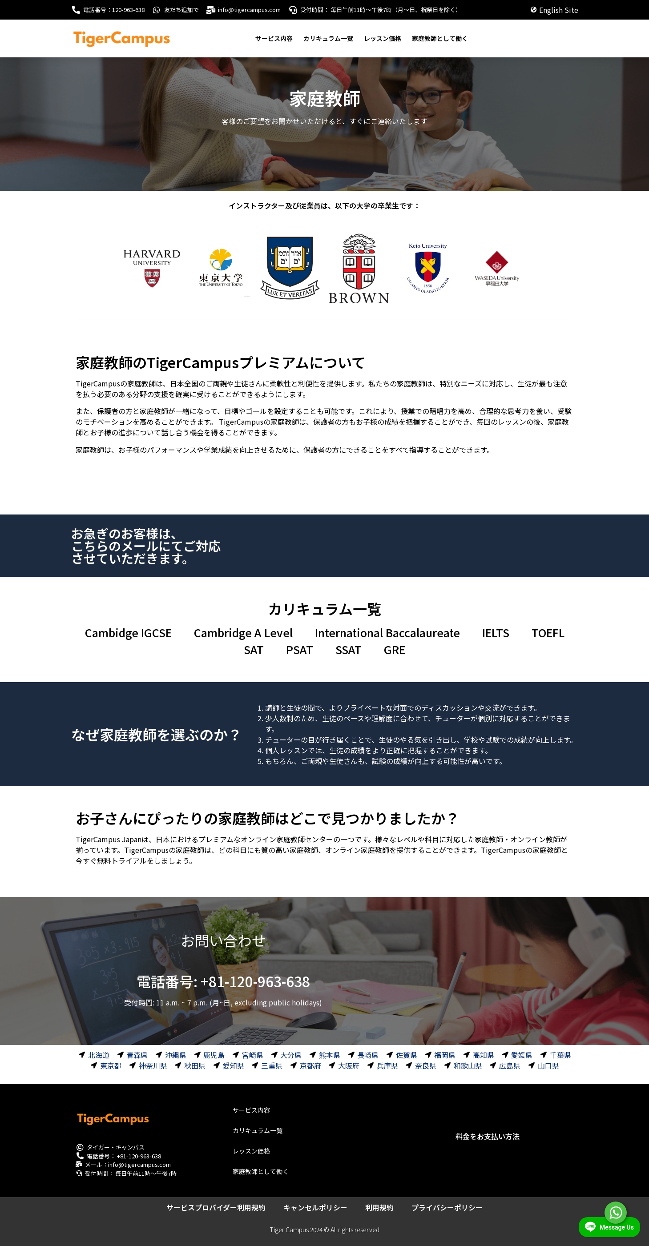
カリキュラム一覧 (328, 38)
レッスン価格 (382, 38)
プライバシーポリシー (447, 1207)
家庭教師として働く (440, 38)
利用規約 (379, 1207)
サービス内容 (274, 38)
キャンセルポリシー (315, 1207)
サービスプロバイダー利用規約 (216, 1207)
